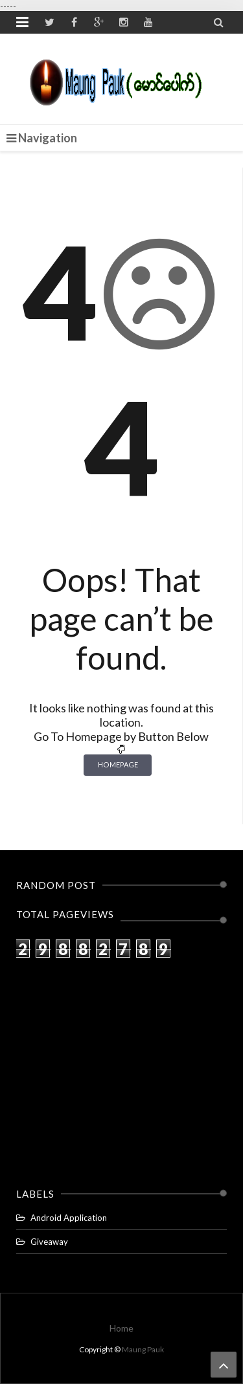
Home (121, 1328)
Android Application (68, 1218)
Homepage (118, 764)
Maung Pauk (143, 1349)
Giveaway (49, 1241)
